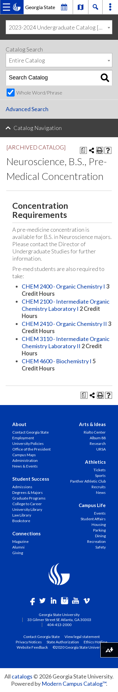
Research (98, 443)
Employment (23, 437)
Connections (26, 533)
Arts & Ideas (92, 424)
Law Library (21, 515)
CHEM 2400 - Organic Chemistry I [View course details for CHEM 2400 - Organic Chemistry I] (63, 286)
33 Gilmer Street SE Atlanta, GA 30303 (59, 619)
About (19, 424)
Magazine (20, 541)
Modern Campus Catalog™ (74, 683)
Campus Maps (24, 454)
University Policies (28, 443)
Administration (25, 460)
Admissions (22, 486)
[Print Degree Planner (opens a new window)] (83, 150)
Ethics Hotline (95, 642)
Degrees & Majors (27, 492)
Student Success (30, 479)
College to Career (27, 503)
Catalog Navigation (38, 127)
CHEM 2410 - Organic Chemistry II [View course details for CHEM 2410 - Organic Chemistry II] (64, 323)
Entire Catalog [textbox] (27, 60)
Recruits (99, 486)
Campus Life (92, 505)
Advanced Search (27, 108)
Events (100, 513)
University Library (27, 509)
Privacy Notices (29, 642)
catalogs (22, 676)
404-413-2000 (59, 624)
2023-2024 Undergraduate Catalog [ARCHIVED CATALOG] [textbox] (60, 27)
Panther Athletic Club (88, 481)
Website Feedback (32, 647)
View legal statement (82, 636)
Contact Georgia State (30, 432)
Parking (99, 530)
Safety (100, 547)
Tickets (99, 470)
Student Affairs (93, 518)
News (101, 492)
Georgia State (40, 7)
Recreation (96, 541)
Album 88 (98, 437)
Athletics (95, 462)
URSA (101, 449)
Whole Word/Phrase (39, 92)
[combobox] (59, 27)
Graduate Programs (29, 498)
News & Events (25, 466)
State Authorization (63, 642)
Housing (99, 524)
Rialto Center (95, 432)
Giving (17, 552)
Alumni (18, 547)
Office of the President (31, 449)
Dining (100, 535)
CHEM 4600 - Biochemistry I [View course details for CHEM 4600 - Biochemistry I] (57, 361)
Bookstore (21, 520)
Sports (100, 475)
